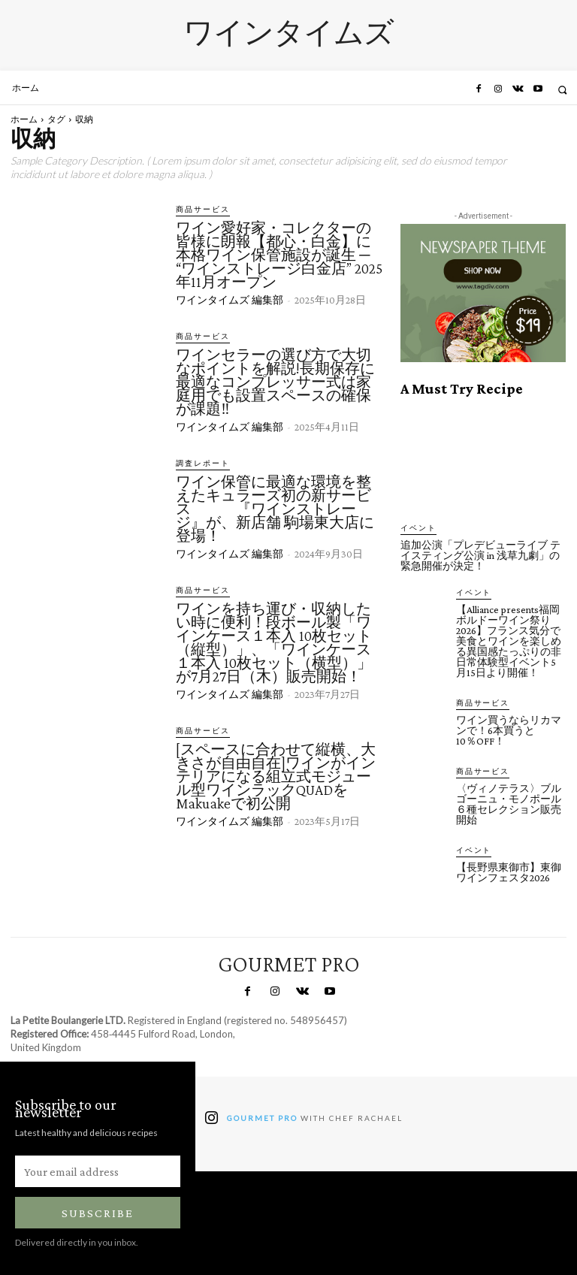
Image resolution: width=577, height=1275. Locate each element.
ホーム (24, 119)
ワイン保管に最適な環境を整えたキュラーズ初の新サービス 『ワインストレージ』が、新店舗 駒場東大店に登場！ (275, 506)
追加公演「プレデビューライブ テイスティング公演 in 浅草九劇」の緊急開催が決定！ (480, 554)
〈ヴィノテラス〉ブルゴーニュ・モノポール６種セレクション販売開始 (508, 801)
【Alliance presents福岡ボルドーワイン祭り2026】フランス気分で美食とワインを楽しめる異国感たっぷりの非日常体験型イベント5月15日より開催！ (508, 639)
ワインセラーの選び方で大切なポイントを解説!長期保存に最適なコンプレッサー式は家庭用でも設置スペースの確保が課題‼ (275, 380)
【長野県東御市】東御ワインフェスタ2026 (508, 868)
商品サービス (198, 209)
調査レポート (198, 462)
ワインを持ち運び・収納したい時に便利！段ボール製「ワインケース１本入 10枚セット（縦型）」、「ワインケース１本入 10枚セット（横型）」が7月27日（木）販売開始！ (274, 639)
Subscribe (98, 1210)
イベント (415, 528)
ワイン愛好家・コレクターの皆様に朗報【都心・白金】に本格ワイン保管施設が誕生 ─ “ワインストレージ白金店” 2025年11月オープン (279, 254)
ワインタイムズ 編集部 (229, 299)
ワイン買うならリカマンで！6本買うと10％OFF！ (508, 728)
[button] (562, 89)
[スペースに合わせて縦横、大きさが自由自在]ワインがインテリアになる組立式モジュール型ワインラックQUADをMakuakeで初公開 (276, 772)
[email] (97, 1168)
